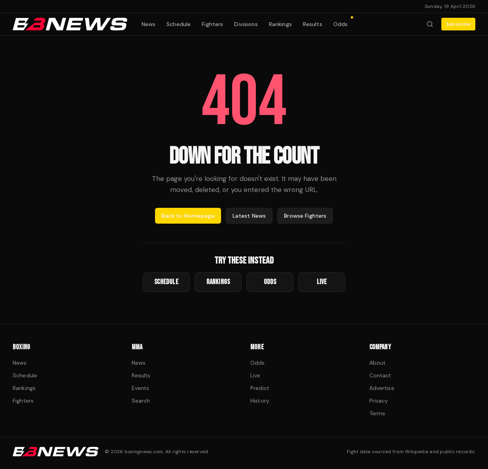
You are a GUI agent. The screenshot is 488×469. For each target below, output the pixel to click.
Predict (259, 388)
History (259, 400)
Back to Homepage (188, 215)
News (149, 24)
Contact (380, 375)
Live (255, 375)
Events (140, 388)
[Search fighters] (430, 24)
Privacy (378, 400)
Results (312, 24)
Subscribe (458, 24)
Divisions (245, 24)
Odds (343, 22)
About (377, 362)
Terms (377, 413)
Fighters (212, 24)
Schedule (178, 24)
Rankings (280, 24)
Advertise (381, 388)
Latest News (249, 215)
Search (141, 400)
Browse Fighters (305, 215)
